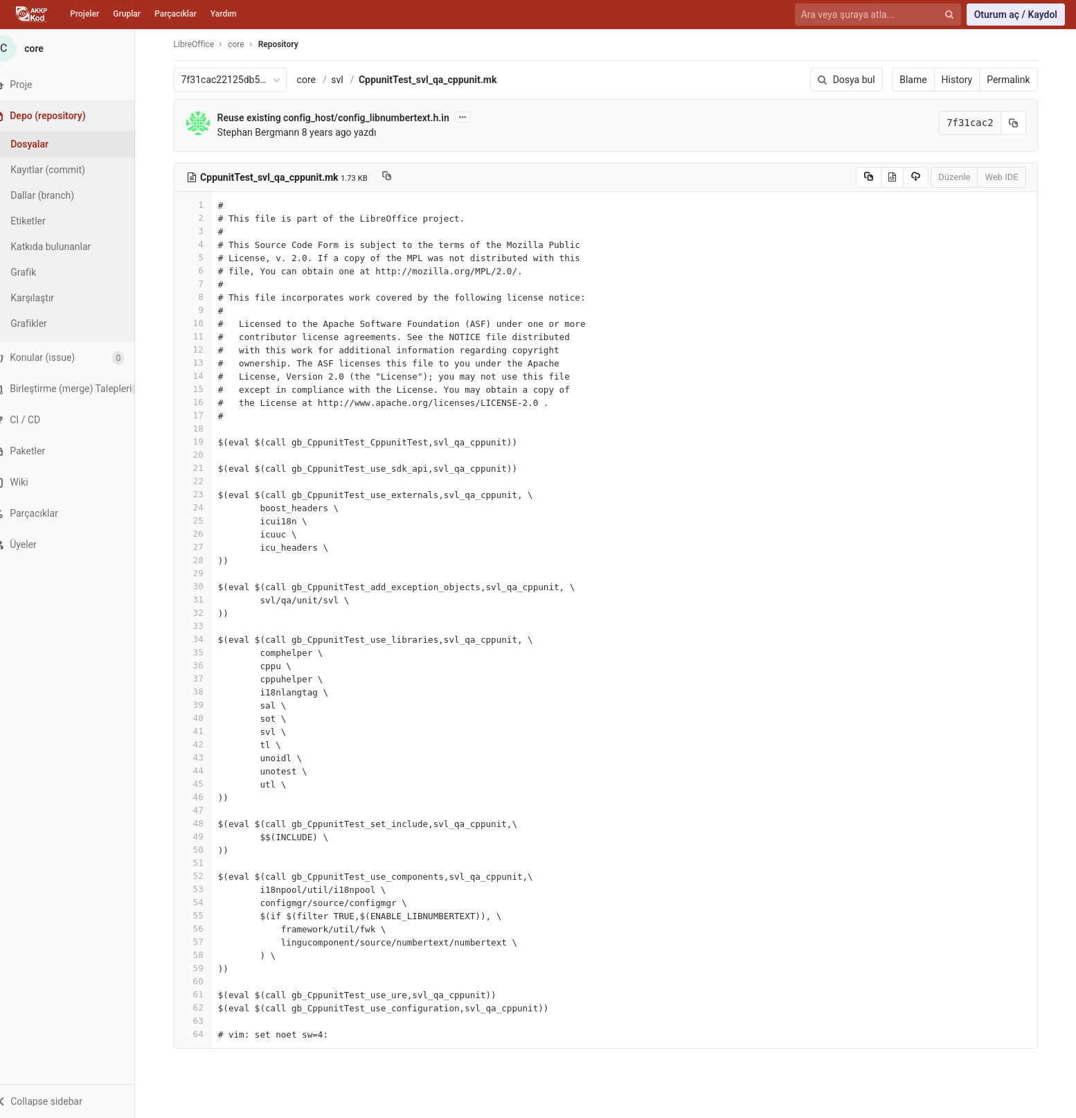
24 (201, 507)
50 (201, 849)
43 (201, 757)
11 (201, 336)
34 (201, 639)
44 (201, 770)
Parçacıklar (175, 14)
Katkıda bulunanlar (68, 246)
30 (201, 586)
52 (201, 876)
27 (201, 547)
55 (201, 915)
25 (201, 520)
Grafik (40, 272)
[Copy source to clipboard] (877, 177)
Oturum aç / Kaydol (1015, 14)
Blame (921, 79)
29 (201, 573)
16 (201, 402)
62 (201, 1007)
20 (201, 455)
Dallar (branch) (59, 195)
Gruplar (127, 14)
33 (201, 626)
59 (201, 968)
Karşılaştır (49, 297)
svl (346, 79)
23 (201, 494)
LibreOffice (202, 44)
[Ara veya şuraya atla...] (870, 15)
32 (201, 612)
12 (201, 349)
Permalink (1017, 79)
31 (201, 599)
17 (201, 415)
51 (201, 863)
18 (201, 428)
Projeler (84, 14)
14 (201, 376)
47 (201, 810)
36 (201, 665)
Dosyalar (47, 144)
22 (201, 481)
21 (201, 468)
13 (201, 362)
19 (201, 441)
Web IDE (1010, 177)
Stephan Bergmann (267, 132)
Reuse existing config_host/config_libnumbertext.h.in (342, 117)
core (314, 79)
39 (201, 705)
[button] (76, 1101)
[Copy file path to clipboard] (395, 177)
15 (201, 389)
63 (201, 1020)
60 (201, 981)
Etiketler (45, 221)
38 (201, 691)
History (965, 79)
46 (201, 797)
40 (201, 718)
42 (201, 744)
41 (201, 731)
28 (201, 560)
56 (201, 928)
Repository (287, 44)
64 (201, 1034)
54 (201, 902)
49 (201, 836)
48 (201, 823)
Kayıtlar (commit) (65, 169)
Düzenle (963, 177)
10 (201, 323)
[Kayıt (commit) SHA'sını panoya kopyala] (1022, 123)
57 (201, 942)
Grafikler (46, 323)
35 (201, 652)
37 (201, 678)
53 (201, 889)
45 (201, 784)
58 (201, 955)
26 (201, 534)
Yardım (223, 14)
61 (201, 994)
